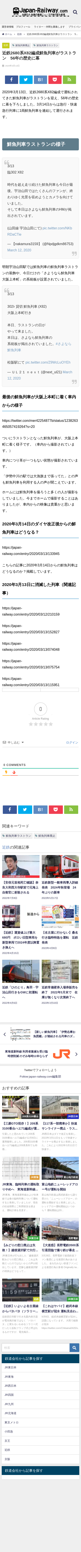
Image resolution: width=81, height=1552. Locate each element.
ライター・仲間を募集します (49, 26)
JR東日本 (10, 1367)
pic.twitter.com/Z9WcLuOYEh (47, 362)
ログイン (71, 742)
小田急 (9, 1431)
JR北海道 (10, 1413)
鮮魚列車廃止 (23, 45)
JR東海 (9, 1376)
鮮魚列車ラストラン (47, 45)
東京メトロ (12, 1422)
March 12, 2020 (19, 250)
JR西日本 (10, 1385)
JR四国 (9, 1394)
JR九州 (9, 1404)
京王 (7, 1440)
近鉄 (5, 45)
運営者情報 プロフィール (16, 26)
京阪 (7, 1459)
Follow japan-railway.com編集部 (40, 1076)
